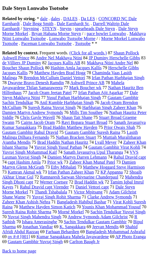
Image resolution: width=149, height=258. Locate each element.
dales (55, 18)
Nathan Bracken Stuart (76, 137)
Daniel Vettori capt (92, 187)
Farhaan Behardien (62, 231)
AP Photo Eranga (130, 236)
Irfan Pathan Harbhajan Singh (118, 77)
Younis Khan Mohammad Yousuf (111, 206)
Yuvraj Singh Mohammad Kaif (29, 152)
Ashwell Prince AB (87, 82)
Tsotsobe (83, 43)
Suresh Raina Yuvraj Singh (51, 107)
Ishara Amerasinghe (39, 221)
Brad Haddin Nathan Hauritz (62, 142)
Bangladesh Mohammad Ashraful (115, 231)
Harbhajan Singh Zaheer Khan (109, 107)
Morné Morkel (71, 211)
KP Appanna (111, 172)
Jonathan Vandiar (37, 226)
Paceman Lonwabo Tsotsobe (46, 43)
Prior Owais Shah (119, 127)
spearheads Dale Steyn (95, 28)
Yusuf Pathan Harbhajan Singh (73, 97)
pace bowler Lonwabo (106, 33)
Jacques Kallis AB (64, 62)
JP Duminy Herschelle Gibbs (114, 57)
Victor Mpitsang (88, 192)
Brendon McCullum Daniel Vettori (54, 77)
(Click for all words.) (88, 52)
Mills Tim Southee (86, 112)
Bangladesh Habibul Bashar (81, 202)
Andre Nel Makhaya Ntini (59, 57)
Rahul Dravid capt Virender (44, 187)
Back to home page (19, 251)
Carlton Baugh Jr (84, 241)
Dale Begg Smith (38, 23)
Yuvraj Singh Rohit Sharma (56, 197)
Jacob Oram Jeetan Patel (50, 92)
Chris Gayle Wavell (37, 117)
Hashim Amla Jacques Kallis (76, 67)
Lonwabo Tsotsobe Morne (72, 38)
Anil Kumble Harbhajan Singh (67, 102)
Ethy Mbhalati (63, 167)
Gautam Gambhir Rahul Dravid (30, 132)
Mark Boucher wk (85, 87)
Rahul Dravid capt (129, 157)
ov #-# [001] (19, 236)
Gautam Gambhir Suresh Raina (92, 132)
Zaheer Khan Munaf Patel (92, 162)
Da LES (88, 18)
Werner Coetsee (54, 182)
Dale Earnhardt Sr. (73, 23)
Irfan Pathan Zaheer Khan (71, 172)
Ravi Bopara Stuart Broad (84, 122)
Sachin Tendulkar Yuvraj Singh (117, 211)
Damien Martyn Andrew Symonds (32, 112)
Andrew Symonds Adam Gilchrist (98, 216)
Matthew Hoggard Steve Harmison (114, 167)
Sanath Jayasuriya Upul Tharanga (93, 152)
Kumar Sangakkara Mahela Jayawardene (72, 236)
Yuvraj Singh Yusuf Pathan (58, 147)
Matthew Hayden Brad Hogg (59, 72)
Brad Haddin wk (89, 182)
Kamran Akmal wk (24, 172)
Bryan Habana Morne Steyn (56, 33)
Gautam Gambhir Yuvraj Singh (35, 241)
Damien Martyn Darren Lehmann (77, 157)
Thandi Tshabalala (51, 192)
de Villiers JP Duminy (21, 62)
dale (44, 18)
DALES (70, 18)
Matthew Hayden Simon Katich (47, 206)
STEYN (49, 28)
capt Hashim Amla (24, 162)
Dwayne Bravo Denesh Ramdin (36, 82)
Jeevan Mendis (105, 226)
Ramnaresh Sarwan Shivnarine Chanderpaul (79, 177)
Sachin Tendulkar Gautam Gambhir (95, 221)
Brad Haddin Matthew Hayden (70, 127)
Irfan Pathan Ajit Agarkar (100, 92)
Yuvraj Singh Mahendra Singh (34, 216)
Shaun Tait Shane (76, 117)
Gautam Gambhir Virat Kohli (114, 147)
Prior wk (55, 162)
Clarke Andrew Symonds (109, 197)
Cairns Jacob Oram (38, 122)
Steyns (66, 28)
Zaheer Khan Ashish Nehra (26, 202)
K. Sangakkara (72, 226)
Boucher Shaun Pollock (23, 67)
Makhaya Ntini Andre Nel (110, 62)
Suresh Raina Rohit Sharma (26, 211)
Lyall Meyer (106, 142)
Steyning (31, 28)
